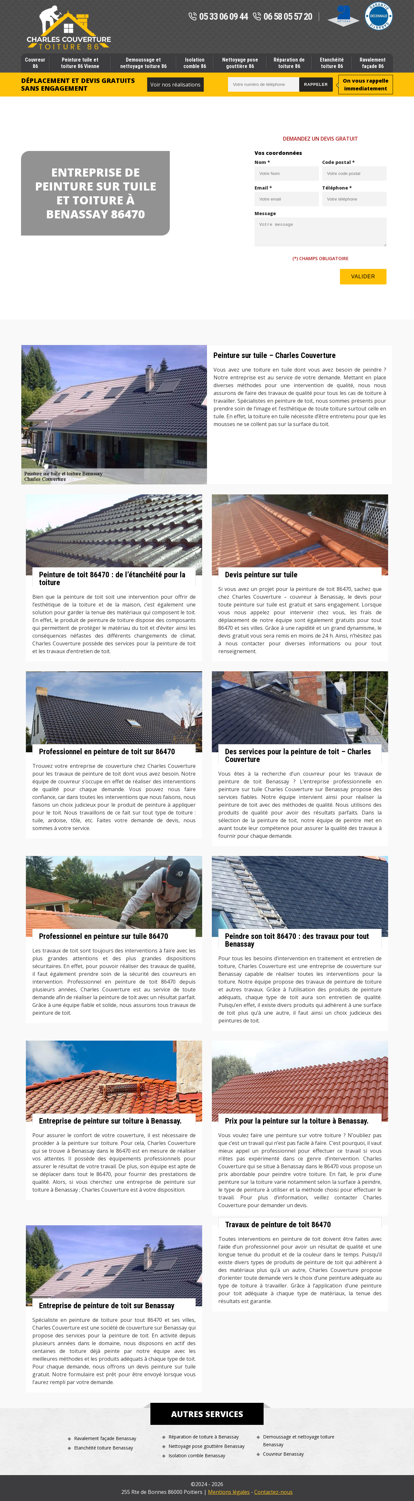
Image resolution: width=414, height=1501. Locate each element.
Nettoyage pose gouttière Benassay (207, 1446)
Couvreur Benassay (283, 1454)
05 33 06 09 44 (218, 17)
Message (265, 213)
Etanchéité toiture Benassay (103, 1448)
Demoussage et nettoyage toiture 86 (143, 63)
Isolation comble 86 (194, 63)
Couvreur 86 (35, 63)
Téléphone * (337, 188)
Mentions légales (229, 1491)
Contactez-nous (273, 1491)
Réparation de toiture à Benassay (204, 1437)
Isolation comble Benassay (197, 1455)
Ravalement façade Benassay (105, 1438)
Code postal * (338, 162)
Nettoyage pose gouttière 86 (240, 63)
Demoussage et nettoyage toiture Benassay (298, 1441)
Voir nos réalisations (175, 84)
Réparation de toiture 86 (289, 63)
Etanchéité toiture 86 (332, 63)
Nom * (262, 162)
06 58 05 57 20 (282, 17)
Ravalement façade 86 (373, 63)
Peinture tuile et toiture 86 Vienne (80, 63)
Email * (263, 188)
